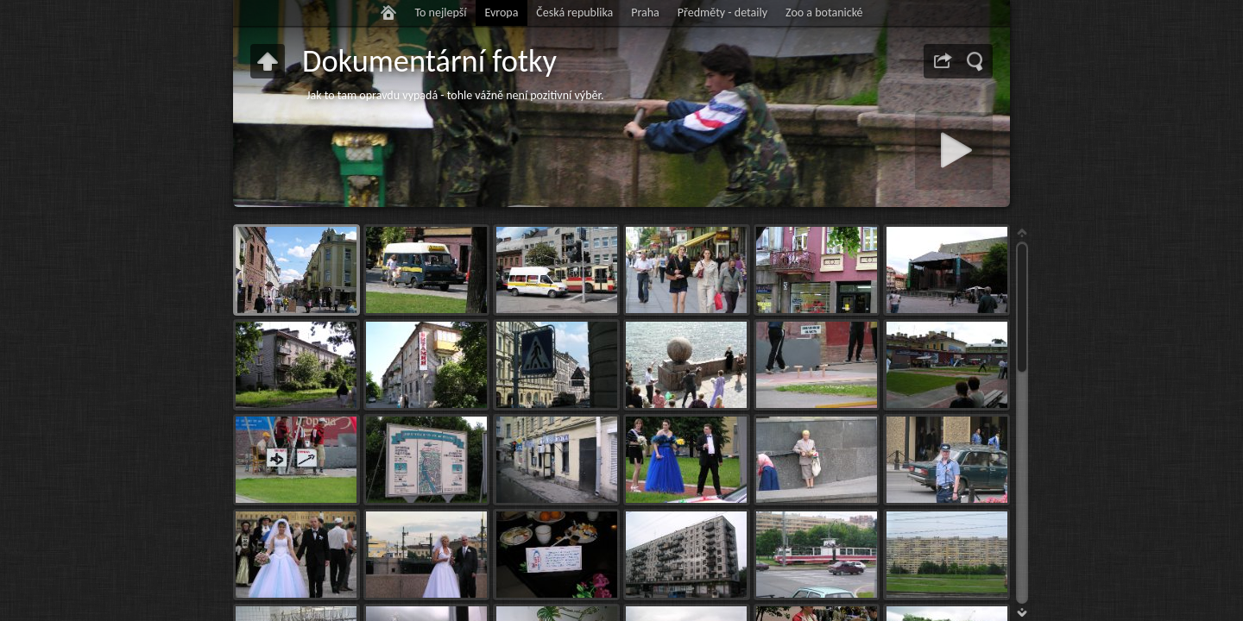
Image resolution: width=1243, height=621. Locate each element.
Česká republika (574, 12)
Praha (645, 12)
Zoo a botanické (824, 12)
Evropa (501, 12)
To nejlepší (440, 12)
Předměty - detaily (722, 12)
